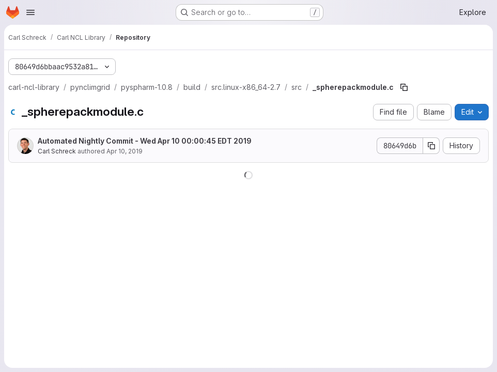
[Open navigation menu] (30, 12)
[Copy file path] (404, 87)
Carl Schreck (57, 151)
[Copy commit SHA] (431, 145)
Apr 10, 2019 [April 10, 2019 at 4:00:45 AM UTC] (124, 151)
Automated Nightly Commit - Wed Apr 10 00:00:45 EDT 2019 (145, 140)
